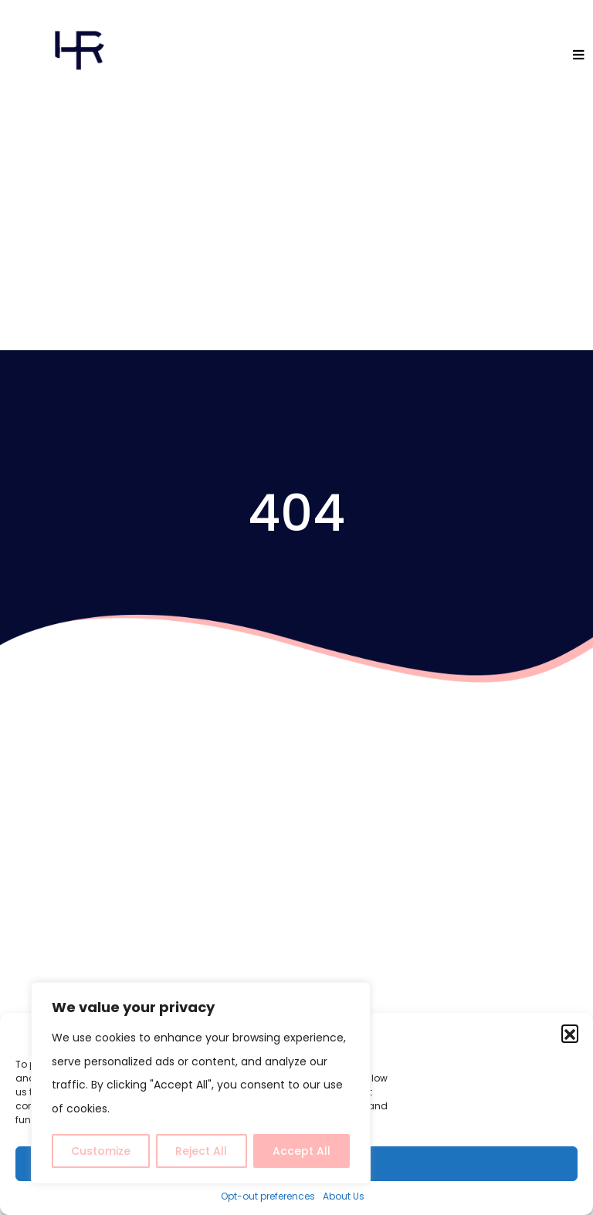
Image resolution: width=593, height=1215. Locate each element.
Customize (100, 1151)
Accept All (301, 1151)
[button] (570, 1033)
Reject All (201, 1151)
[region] (201, 1083)
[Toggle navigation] (580, 56)
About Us (343, 1196)
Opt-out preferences (268, 1196)
